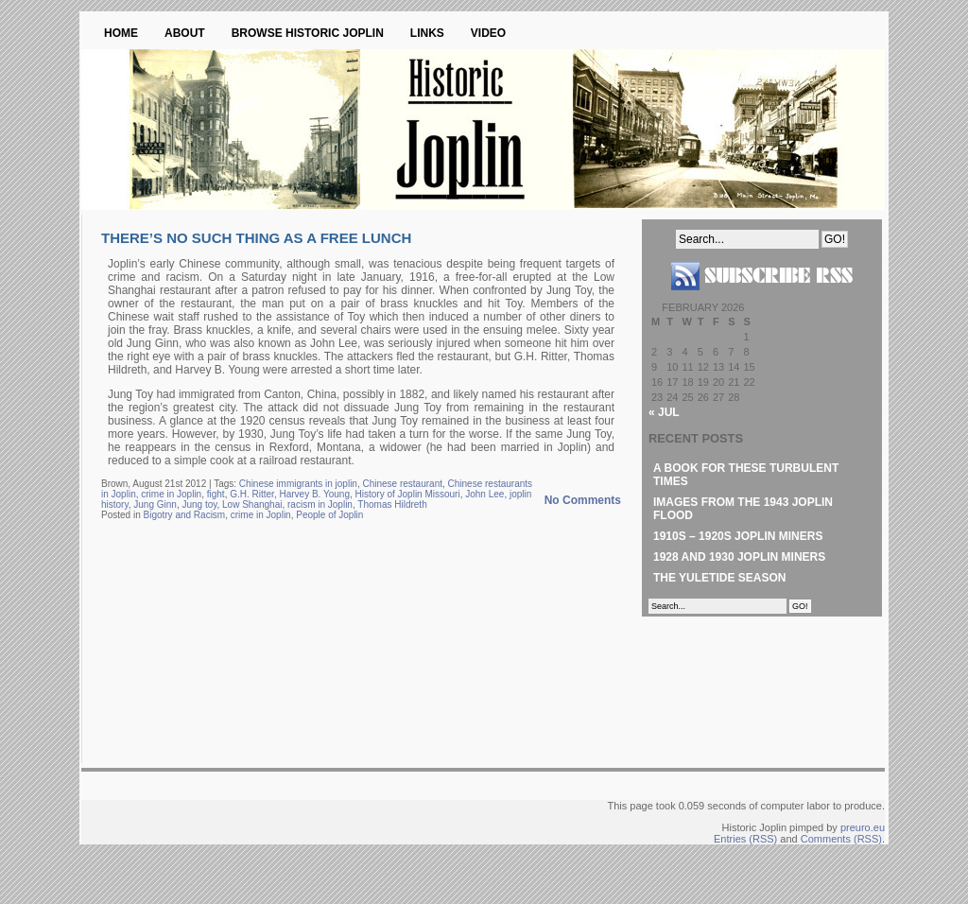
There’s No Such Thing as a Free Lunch (256, 238)
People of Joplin (329, 515)
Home (121, 33)
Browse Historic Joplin (308, 33)
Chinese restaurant (402, 483)
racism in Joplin (320, 504)
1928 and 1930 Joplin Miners (739, 557)
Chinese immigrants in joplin (298, 483)
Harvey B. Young (314, 494)
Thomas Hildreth (391, 504)
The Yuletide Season (719, 577)
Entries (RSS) (745, 838)
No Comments (582, 500)
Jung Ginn (155, 504)
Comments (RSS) (841, 838)
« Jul (664, 412)
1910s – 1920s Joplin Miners (737, 536)
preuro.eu (862, 827)
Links (427, 33)
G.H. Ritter (252, 494)
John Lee (484, 494)
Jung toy (199, 504)
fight (216, 494)
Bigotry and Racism (184, 515)
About (184, 33)
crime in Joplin (171, 494)
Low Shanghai (252, 504)
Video (488, 33)
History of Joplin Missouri (407, 494)
